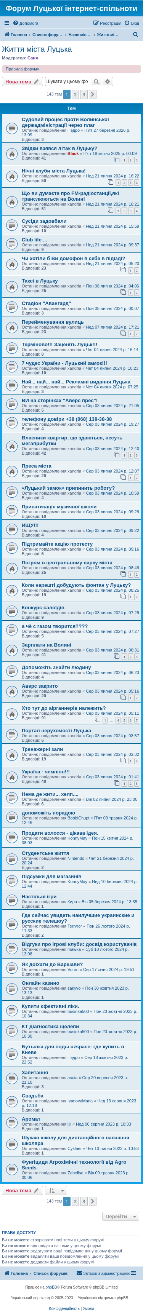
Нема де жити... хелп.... (50, 794)
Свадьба (32, 1096)
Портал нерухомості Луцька (56, 730)
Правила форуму (22, 69)
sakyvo (73, 988)
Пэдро (73, 130)
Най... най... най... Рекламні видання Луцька (76, 382)
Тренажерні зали (42, 749)
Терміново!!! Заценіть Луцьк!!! (59, 344)
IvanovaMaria (80, 1101)
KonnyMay (77, 838)
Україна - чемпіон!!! (46, 772)
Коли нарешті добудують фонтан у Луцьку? (76, 585)
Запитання (35, 1072)
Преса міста (36, 466)
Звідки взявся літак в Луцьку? (59, 148)
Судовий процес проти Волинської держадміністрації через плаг (65, 122)
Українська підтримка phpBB (103, 1298)
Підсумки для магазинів (51, 876)
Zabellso (75, 1173)
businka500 (78, 1011)
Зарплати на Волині (46, 645)
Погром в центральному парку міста (67, 562)
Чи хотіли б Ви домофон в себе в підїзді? (73, 258)
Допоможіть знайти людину (56, 667)
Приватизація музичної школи (59, 506)
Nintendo (75, 858)
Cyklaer (74, 1148)
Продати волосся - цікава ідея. (60, 833)
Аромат (31, 1119)
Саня (32, 58)
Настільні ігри (39, 896)
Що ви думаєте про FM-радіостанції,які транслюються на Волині (70, 196)
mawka (74, 949)
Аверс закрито (40, 686)
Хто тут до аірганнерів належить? (64, 708)
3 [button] (83, 94)
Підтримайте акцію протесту (57, 544)
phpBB (51, 1287)
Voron (73, 969)
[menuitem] (25, 23)
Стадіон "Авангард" (46, 303)
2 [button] (75, 94)
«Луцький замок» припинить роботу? (68, 488)
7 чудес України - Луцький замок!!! (64, 363)
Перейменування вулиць (53, 322)
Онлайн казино (40, 983)
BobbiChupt (78, 818)
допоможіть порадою (48, 813)
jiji (69, 1124)
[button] (92, 94)
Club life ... (34, 240)
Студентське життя (45, 853)
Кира (72, 901)
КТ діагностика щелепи (50, 1026)
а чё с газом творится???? (55, 626)
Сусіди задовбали (44, 221)
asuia (72, 1077)
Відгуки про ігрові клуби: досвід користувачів (79, 944)
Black (73, 153)
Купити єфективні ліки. (50, 1006)
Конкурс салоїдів (43, 607)
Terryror (74, 926)
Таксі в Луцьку (40, 281)
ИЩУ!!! (30, 525)
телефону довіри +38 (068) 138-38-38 (67, 419)
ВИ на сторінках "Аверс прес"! (60, 400)
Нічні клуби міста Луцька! (54, 171)
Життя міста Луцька (37, 49)
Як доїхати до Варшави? (52, 964)
